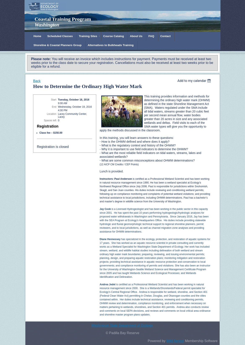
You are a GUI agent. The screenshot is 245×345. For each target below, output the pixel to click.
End (54, 106)
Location (51, 113)
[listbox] (195, 80)
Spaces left (50, 120)
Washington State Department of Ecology (122, 325)
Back (37, 81)
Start (53, 99)
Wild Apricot (175, 341)
